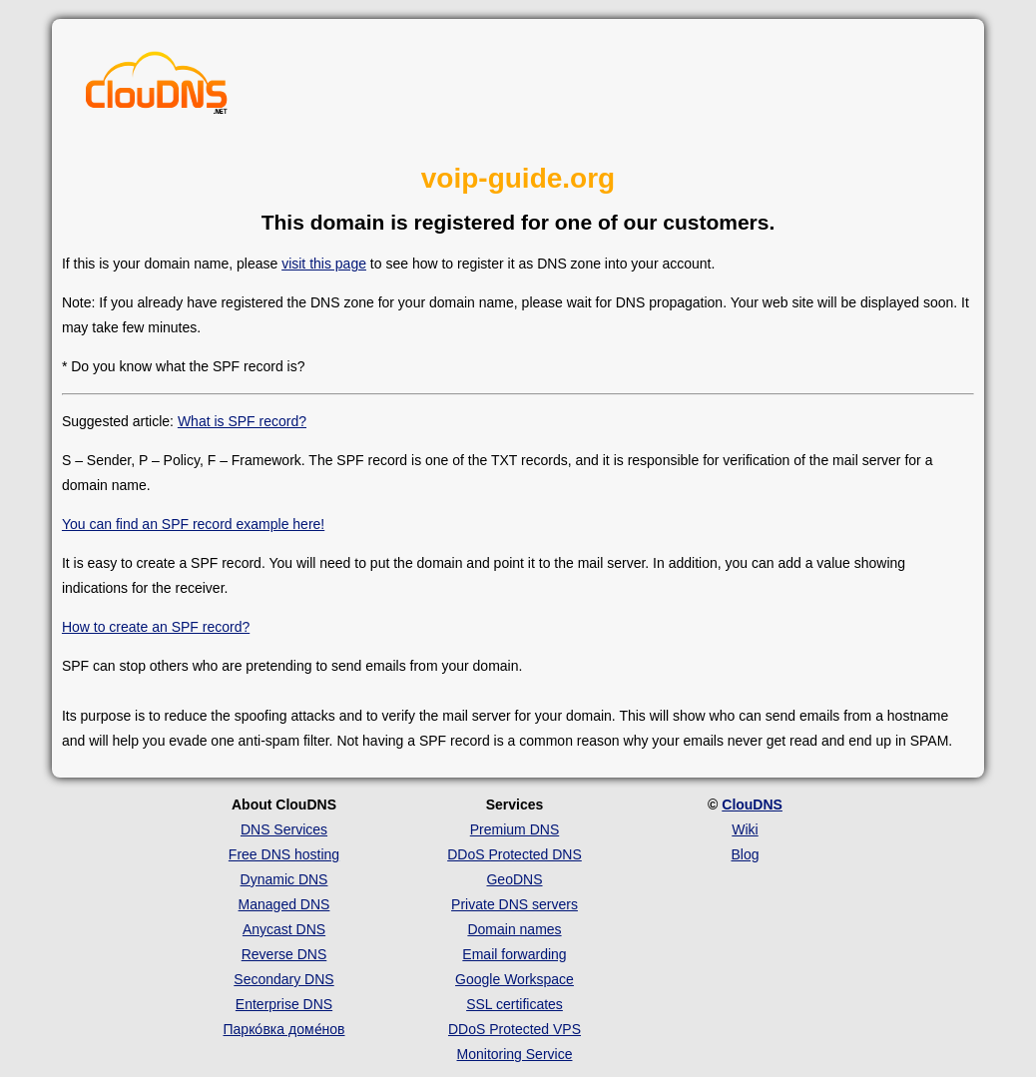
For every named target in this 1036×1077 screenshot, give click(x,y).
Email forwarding (514, 954)
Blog (745, 854)
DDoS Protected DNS (514, 854)
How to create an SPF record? (156, 627)
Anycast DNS (284, 929)
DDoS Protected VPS (514, 1029)
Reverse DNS (284, 954)
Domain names (514, 929)
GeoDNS (514, 879)
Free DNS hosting (284, 854)
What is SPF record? (242, 421)
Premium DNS (514, 829)
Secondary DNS (283, 979)
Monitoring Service (515, 1054)
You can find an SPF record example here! (193, 524)
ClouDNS (752, 804)
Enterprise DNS (284, 1004)
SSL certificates (514, 1004)
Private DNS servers (514, 904)
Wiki (745, 829)
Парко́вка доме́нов (284, 1029)
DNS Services (284, 829)
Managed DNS (284, 904)
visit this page (323, 263)
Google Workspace (514, 979)
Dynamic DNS (284, 879)
